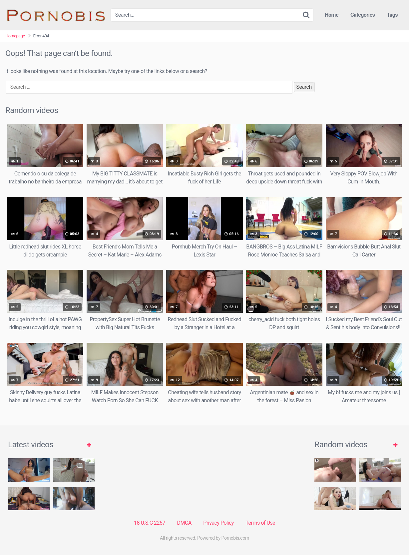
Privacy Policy (218, 523)
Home (331, 15)
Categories (362, 15)
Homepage (15, 35)
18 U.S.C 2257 (149, 523)
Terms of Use (260, 523)
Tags (392, 15)
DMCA (184, 523)
